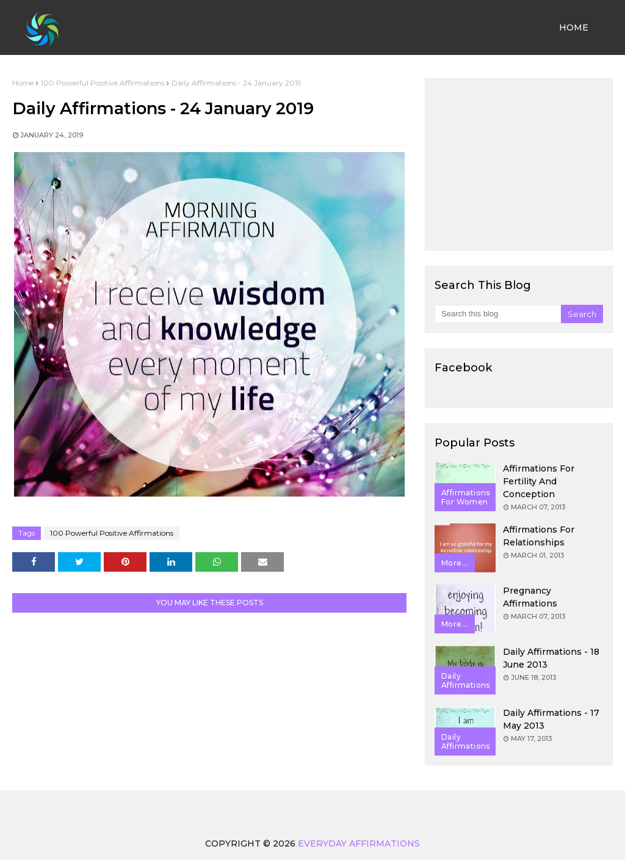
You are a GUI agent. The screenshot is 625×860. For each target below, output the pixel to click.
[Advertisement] (519, 164)
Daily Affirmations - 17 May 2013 (551, 719)
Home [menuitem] (573, 27)
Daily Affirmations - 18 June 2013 (551, 658)
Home (23, 82)
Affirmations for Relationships (538, 536)
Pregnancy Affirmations (530, 597)
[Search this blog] (498, 314)
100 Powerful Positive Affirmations (102, 82)
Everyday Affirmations (359, 843)
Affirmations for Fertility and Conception (538, 481)
